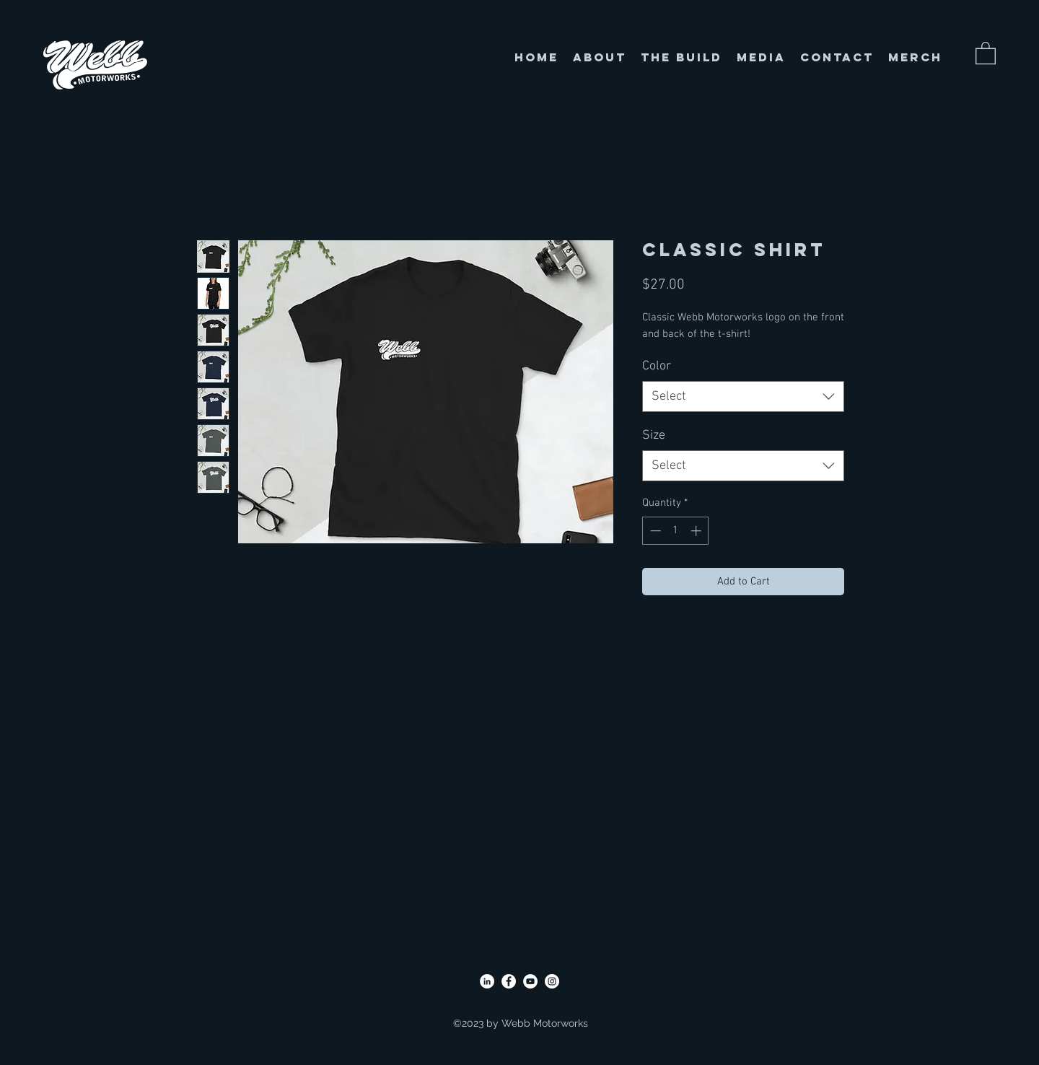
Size (653, 435)
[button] (986, 52)
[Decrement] (654, 530)
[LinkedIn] (487, 981)
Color (656, 366)
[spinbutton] (676, 530)
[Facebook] (508, 981)
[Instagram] (552, 981)
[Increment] (697, 530)
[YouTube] (530, 981)
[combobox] (743, 396)
